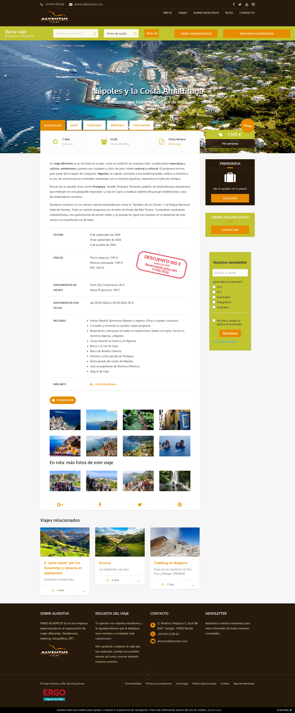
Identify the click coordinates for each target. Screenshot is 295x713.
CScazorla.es (77, 683)
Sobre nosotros (206, 12)
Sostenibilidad (133, 683)
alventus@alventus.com (88, 4)
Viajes (182, 12)
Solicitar (230, 198)
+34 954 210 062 (54, 4)
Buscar (152, 33)
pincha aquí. (215, 709)
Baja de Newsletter (244, 683)
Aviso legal (182, 683)
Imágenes (117, 125)
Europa (80, 45)
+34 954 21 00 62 (168, 634)
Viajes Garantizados (195, 33)
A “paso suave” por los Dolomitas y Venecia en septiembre (63, 568)
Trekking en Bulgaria (170, 563)
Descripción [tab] (53, 125)
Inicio (167, 12)
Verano (66, 45)
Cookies (224, 683)
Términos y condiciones (159, 683)
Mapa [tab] (74, 125)
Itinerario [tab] (94, 125)
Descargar (175, 143)
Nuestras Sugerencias (257, 33)
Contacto (247, 12)
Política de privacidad (204, 683)
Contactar (230, 230)
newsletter (237, 623)
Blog (229, 12)
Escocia (105, 563)
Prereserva (141, 125)
